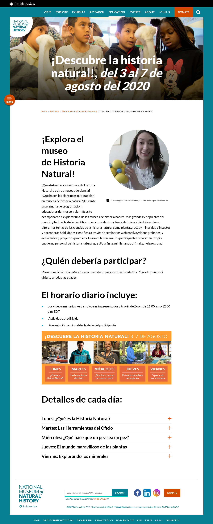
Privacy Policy (104, 518)
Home (44, 111)
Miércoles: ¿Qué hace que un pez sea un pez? (85, 437)
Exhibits (78, 12)
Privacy (99, 496)
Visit (47, 12)
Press (148, 518)
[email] (94, 491)
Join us (164, 12)
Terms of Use (84, 518)
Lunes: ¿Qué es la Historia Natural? (76, 418)
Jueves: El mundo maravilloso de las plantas (84, 446)
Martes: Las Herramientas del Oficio (77, 428)
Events (135, 12)
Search (198, 12)
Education (117, 12)
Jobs (139, 518)
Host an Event (125, 518)
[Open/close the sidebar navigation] (9, 100)
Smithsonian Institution (58, 518)
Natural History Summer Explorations (79, 111)
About (150, 12)
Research (96, 12)
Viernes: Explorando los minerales (75, 456)
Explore (62, 12)
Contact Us (173, 518)
